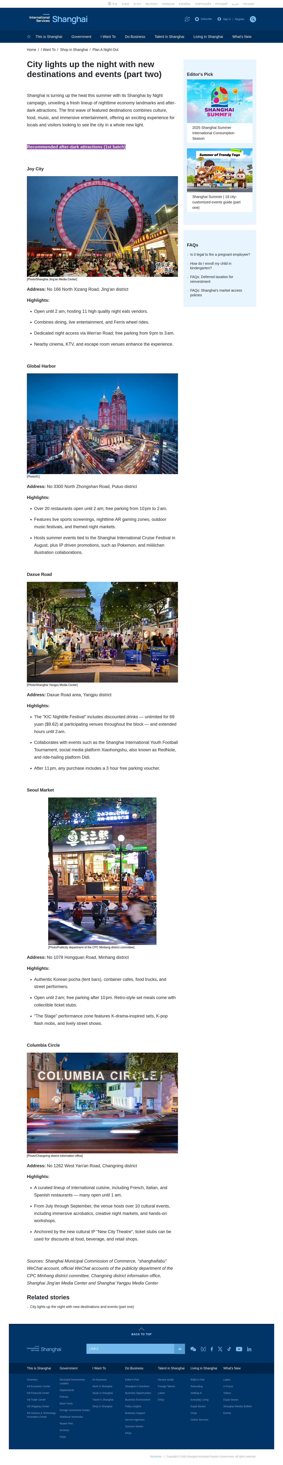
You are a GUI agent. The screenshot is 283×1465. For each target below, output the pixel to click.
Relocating (197, 1387)
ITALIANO (248, 4)
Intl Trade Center (36, 1400)
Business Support (135, 1414)
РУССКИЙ (221, 4)
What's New (241, 37)
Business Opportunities (138, 1394)
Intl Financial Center (38, 1394)
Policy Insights (133, 1407)
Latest (161, 1394)
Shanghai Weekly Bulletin (237, 1407)
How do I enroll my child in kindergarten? (211, 266)
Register (239, 19)
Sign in (227, 19)
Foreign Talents (166, 1387)
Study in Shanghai (102, 1394)
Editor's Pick (132, 1380)
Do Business (135, 37)
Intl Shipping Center (38, 1407)
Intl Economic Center (38, 1387)
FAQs (63, 1437)
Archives (64, 1431)
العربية (235, 4)
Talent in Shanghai (169, 37)
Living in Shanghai (208, 37)
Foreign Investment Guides (75, 1411)
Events (227, 1414)
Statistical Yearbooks (71, 1417)
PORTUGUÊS (203, 4)
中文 (112, 3)
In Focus (228, 1387)
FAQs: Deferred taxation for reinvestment (212, 280)
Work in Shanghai (102, 1387)
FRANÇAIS (168, 4)
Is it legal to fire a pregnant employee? (220, 255)
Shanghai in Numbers (137, 1387)
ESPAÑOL (185, 4)
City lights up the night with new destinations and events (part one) (83, 1308)
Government (81, 37)
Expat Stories (198, 1407)
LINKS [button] (137, 1350)
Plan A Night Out (107, 50)
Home (31, 50)
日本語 (125, 4)
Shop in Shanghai (75, 50)
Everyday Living (199, 1400)
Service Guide (166, 1380)
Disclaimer (156, 1457)
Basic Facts (66, 1404)
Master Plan (66, 1424)
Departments (67, 1391)
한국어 (137, 4)
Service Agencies (134, 1420)
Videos (227, 1394)
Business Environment (137, 1400)
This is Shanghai (49, 37)
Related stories (49, 1298)
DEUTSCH (151, 4)
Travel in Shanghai (102, 1400)
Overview (32, 1380)
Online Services (199, 1420)
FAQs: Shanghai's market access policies (216, 294)
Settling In (196, 1394)
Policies (64, 1397)
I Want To (108, 37)
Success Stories (134, 1427)
